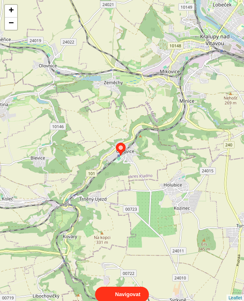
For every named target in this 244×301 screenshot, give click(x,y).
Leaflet (235, 290)
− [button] (11, 24)
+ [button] (11, 11)
